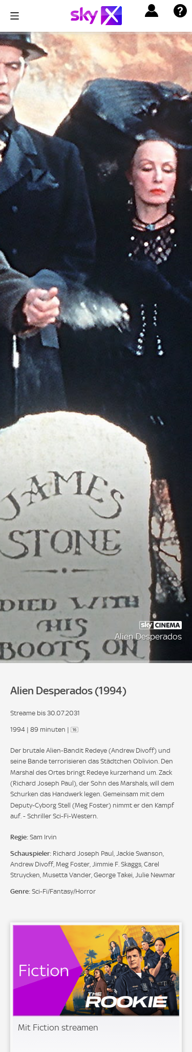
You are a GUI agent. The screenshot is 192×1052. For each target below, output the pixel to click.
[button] (151, 10)
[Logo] (96, 15)
